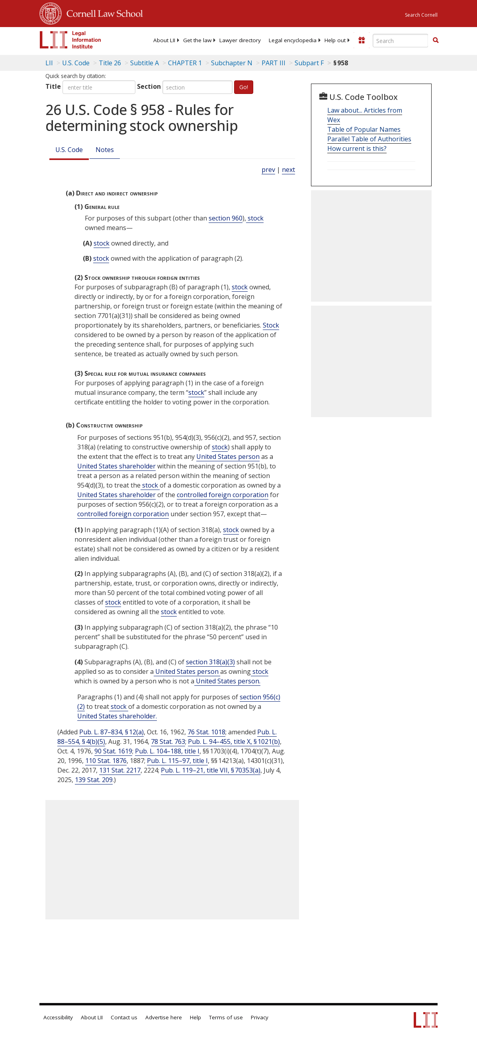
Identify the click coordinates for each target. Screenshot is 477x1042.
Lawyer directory (240, 40)
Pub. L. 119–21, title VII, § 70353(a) (210, 770)
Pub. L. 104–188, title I (167, 751)
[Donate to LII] (361, 40)
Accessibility (58, 1017)
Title (53, 86)
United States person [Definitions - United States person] (228, 456)
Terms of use (226, 1017)
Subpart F (309, 63)
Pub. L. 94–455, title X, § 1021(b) (234, 741)
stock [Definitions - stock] (255, 218)
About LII (164, 40)
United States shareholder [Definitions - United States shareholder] (116, 466)
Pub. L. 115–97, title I (177, 760)
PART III (273, 63)
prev (268, 169)
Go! (243, 87)
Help (195, 1017)
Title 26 (110, 63)
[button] (435, 40)
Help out (335, 40)
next (288, 169)
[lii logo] (70, 40)
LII (49, 63)
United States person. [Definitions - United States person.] (227, 681)
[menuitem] (164, 40)
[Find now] (435, 40)
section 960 (225, 218)
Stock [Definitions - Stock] (271, 325)
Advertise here (163, 1017)
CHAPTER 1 (185, 63)
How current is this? (357, 148)
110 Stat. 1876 (106, 760)
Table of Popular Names (364, 129)
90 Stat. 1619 (113, 751)
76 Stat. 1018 (206, 732)
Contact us (124, 1017)
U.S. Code (69, 149)
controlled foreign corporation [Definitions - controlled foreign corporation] (222, 494)
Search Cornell (421, 15)
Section (149, 86)
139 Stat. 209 (94, 779)
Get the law (197, 40)
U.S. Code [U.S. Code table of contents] (76, 63)
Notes (105, 149)
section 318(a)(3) (210, 662)
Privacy (259, 1017)
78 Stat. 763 (168, 741)
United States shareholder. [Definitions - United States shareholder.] (117, 716)
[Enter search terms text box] (400, 40)
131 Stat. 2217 (120, 770)
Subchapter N (231, 63)
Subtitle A (144, 63)
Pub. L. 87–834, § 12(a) (111, 732)
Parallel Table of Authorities (369, 139)
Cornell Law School (102, 12)
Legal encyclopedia (293, 40)
